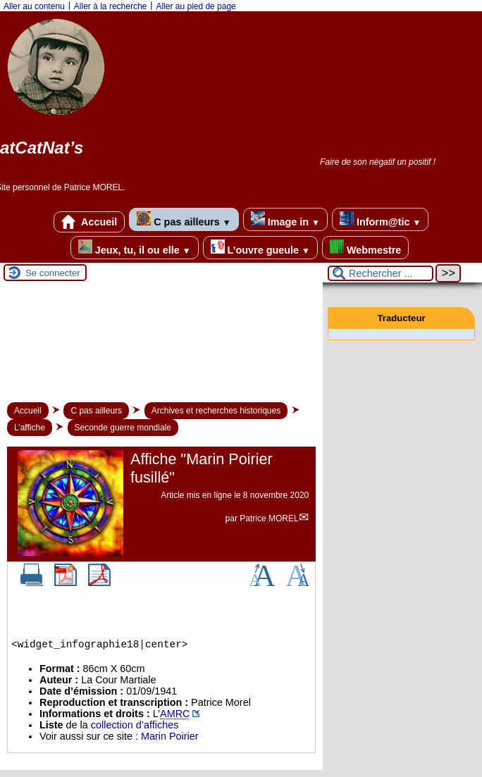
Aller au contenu (34, 6)
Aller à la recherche (110, 6)
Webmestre (365, 248)
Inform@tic (380, 219)
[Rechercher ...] (380, 273)
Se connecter (52, 273)
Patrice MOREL (269, 518)
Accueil (89, 222)
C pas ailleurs (183, 219)
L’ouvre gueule (260, 248)
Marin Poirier (170, 736)
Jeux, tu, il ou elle (134, 248)
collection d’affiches (135, 725)
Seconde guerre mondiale (123, 428)
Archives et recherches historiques (216, 411)
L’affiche (29, 428)
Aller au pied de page (195, 6)
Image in (285, 219)
